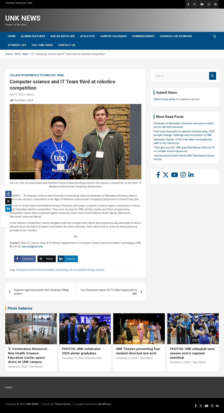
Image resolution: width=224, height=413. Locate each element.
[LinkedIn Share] (68, 258)
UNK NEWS (22, 18)
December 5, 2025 (180, 362)
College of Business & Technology (33, 75)
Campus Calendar (113, 36)
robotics (99, 269)
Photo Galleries (20, 308)
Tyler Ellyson (36, 366)
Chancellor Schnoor (176, 36)
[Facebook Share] (25, 258)
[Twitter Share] (46, 258)
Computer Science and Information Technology (42, 269)
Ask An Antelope (62, 36)
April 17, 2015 (17, 94)
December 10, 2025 (126, 358)
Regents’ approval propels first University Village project (41, 291)
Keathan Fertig (86, 269)
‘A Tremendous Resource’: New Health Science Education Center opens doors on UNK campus (28, 355)
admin (30, 94)
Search (212, 76)
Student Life (17, 45)
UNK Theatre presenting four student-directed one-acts (138, 351)
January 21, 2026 (17, 366)
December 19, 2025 (72, 358)
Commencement (143, 36)
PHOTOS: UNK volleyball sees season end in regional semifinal (192, 353)
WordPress (104, 404)
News (60, 75)
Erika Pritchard (94, 358)
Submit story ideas (164, 99)
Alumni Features (33, 36)
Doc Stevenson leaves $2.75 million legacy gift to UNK (109, 291)
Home (12, 36)
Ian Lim (73, 269)
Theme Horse (63, 404)
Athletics (87, 36)
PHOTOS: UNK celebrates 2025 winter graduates (81, 351)
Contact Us (66, 45)
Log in (8, 387)
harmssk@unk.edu (32, 246)
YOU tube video (42, 45)
